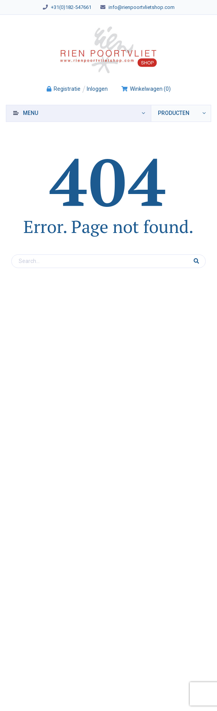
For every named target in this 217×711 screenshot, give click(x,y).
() (146, 89)
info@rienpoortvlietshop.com (141, 7)
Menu (30, 113)
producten (173, 113)
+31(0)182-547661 (71, 7)
